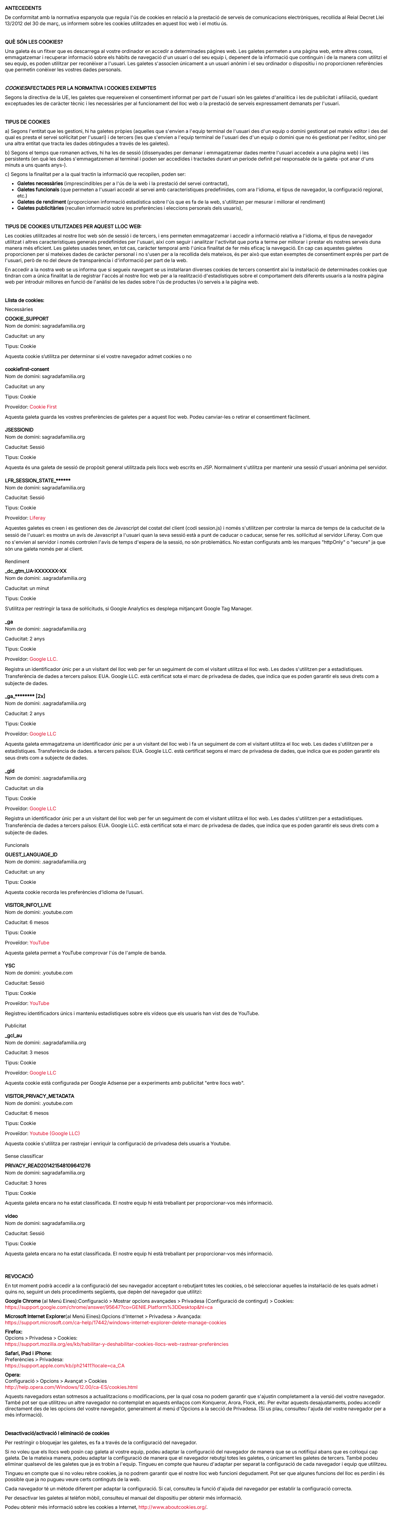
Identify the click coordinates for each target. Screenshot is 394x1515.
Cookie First (43, 407)
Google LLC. (44, 659)
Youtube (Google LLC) (55, 1133)
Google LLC (43, 734)
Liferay (38, 518)
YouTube (39, 942)
